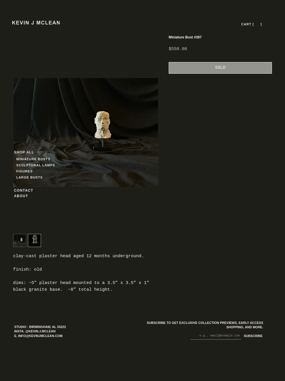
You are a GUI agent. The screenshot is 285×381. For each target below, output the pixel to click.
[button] (257, 24)
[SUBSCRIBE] (252, 336)
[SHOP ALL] (35, 152)
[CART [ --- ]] (252, 24)
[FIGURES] (33, 171)
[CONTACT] (29, 190)
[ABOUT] (29, 196)
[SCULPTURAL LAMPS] (36, 165)
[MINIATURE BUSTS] (55, 159)
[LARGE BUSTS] (31, 177)
